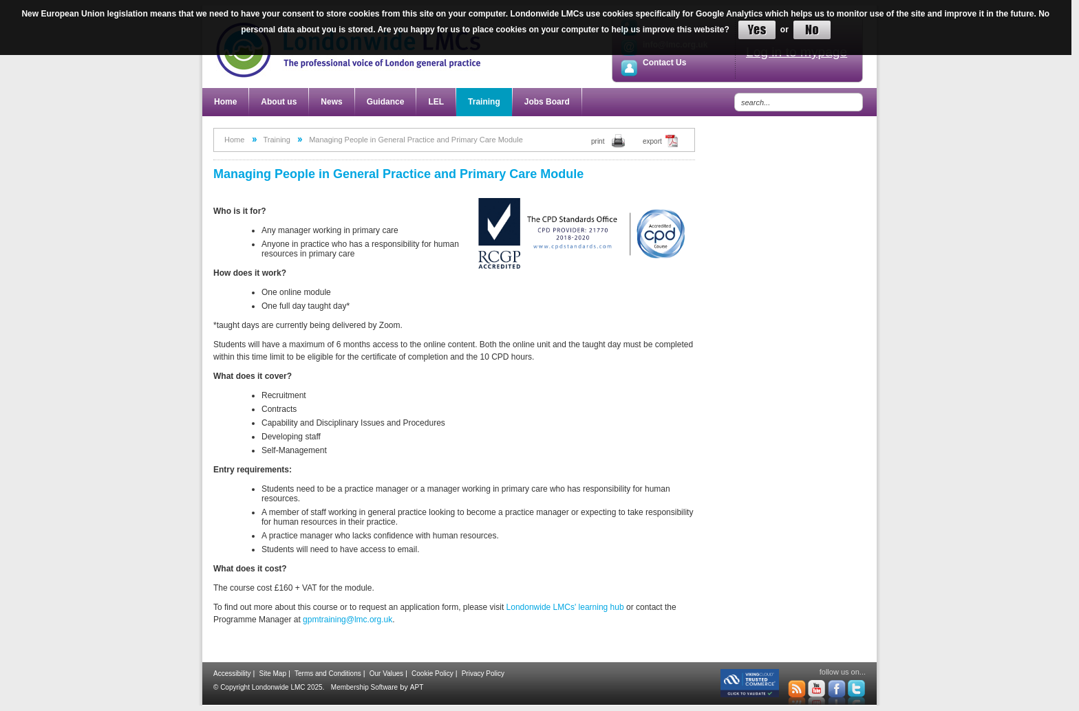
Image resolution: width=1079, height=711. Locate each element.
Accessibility (231, 673)
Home (225, 102)
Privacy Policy (483, 673)
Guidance (386, 102)
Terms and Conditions (328, 673)
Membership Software (364, 687)
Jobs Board (547, 102)
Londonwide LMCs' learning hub (565, 607)
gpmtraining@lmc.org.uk (347, 619)
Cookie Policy (432, 673)
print (597, 141)
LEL (436, 102)
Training (484, 102)
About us (279, 102)
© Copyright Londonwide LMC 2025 (268, 687)
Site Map (272, 673)
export (652, 141)
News (331, 102)
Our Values (386, 673)
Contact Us (664, 62)
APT (416, 687)
